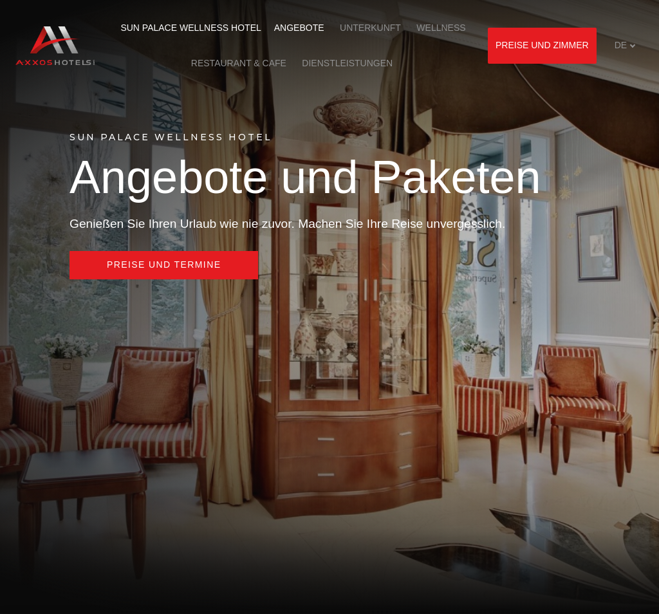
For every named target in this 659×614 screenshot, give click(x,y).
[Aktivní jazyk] (625, 45)
